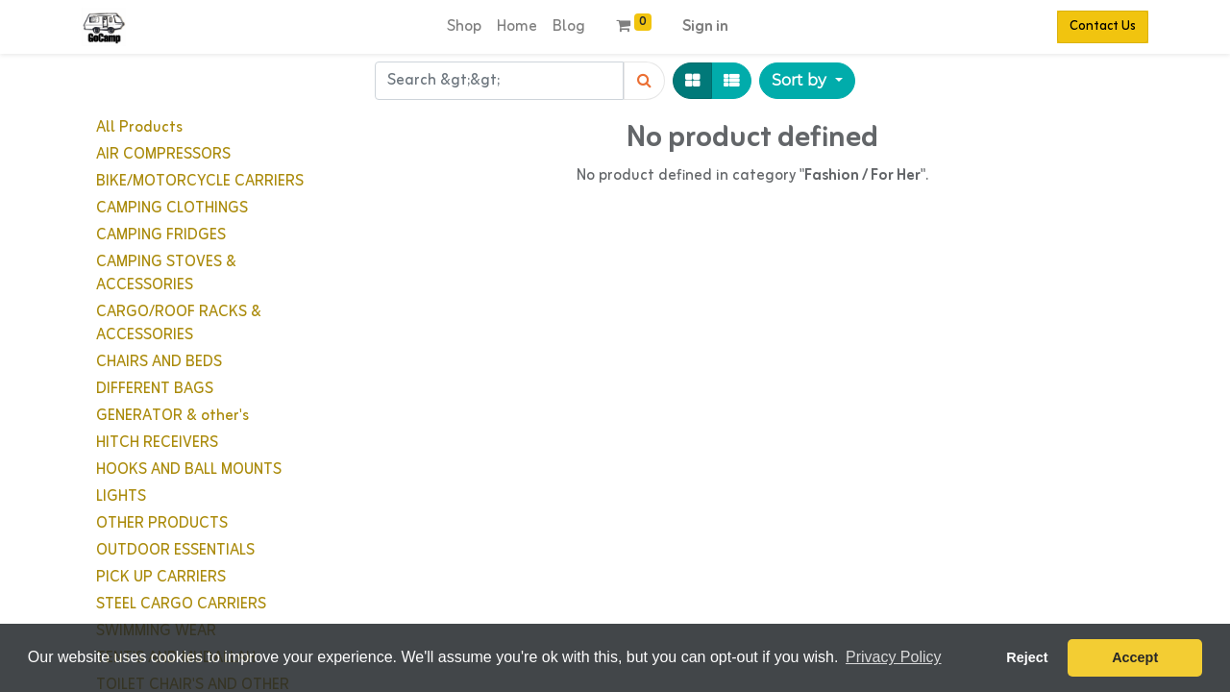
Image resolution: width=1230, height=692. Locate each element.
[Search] (644, 80)
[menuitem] (464, 27)
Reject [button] (1026, 657)
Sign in (705, 26)
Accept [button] (1135, 657)
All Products (139, 127)
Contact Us (1103, 26)
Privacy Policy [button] (894, 657)
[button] (806, 80)
